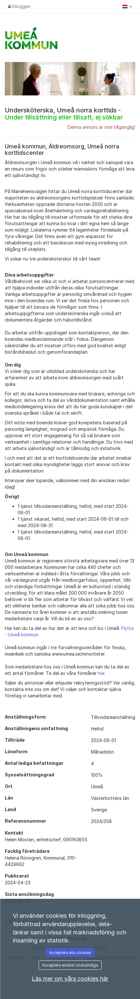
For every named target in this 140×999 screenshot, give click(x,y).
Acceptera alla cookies (70, 952)
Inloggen (19, 6)
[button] (127, 6)
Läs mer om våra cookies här (70, 978)
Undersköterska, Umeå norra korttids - (64, 114)
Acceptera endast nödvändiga (70, 965)
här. (101, 673)
